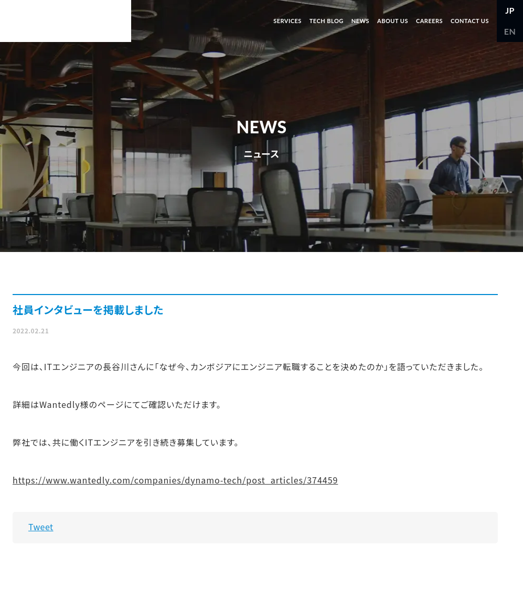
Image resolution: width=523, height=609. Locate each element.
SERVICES (287, 20)
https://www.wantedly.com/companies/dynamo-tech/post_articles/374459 (175, 480)
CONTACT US (470, 20)
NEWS (360, 20)
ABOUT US (392, 20)
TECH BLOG (326, 20)
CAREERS (429, 20)
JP (510, 10)
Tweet (41, 526)
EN (510, 31)
